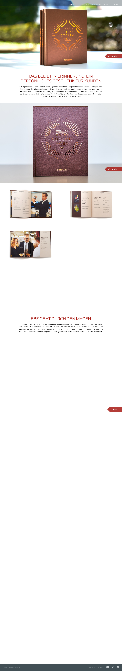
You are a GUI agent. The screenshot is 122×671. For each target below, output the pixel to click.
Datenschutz (92, 667)
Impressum (101, 667)
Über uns (85, 5)
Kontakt (115, 5)
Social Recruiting (100, 5)
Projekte (73, 5)
